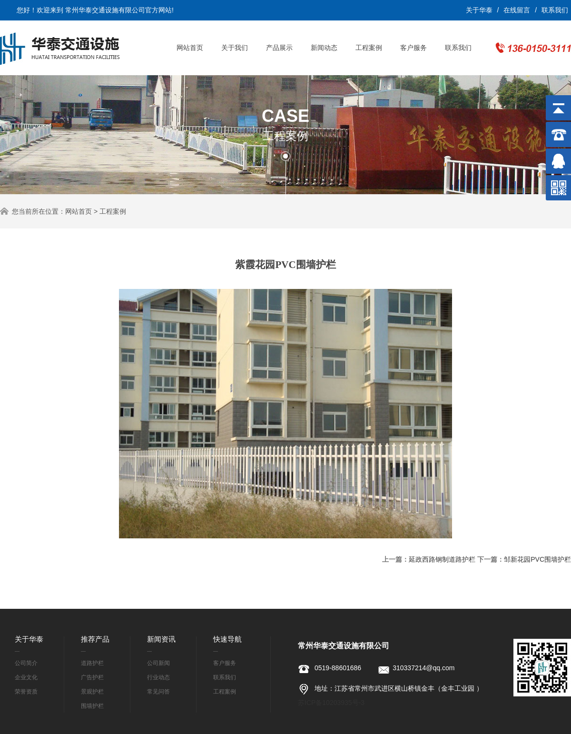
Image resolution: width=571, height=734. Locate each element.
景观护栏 (92, 691)
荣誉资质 (26, 691)
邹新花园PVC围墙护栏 (537, 559)
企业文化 (26, 677)
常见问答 (158, 691)
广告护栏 (92, 677)
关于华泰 (479, 10)
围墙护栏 (92, 706)
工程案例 (368, 47)
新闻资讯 (161, 639)
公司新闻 (158, 663)
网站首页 (190, 47)
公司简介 (26, 663)
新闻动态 (324, 47)
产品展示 (279, 47)
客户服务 (413, 47)
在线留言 (516, 10)
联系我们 (554, 10)
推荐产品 (95, 639)
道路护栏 (92, 663)
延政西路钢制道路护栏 (442, 559)
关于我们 (234, 47)
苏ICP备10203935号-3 (331, 702)
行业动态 (158, 677)
